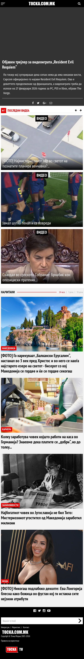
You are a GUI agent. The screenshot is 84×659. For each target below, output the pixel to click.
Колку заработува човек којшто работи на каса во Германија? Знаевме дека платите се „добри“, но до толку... (40, 442)
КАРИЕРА (6, 429)
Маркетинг (16, 627)
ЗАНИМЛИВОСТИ (10, 505)
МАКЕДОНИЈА (8, 348)
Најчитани (8, 292)
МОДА (5, 581)
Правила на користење (10, 640)
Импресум (5, 627)
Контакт (26, 627)
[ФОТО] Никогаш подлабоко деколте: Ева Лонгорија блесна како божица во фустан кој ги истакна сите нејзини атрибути (41, 593)
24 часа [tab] (62, 292)
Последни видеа (18, 111)
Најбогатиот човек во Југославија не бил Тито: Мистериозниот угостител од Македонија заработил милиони (41, 518)
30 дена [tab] (80, 292)
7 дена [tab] (70, 292)
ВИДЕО (42, 118)
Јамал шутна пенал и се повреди (26, 223)
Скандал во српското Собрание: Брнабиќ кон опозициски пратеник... (36, 277)
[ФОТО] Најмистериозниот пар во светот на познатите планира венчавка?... (34, 163)
